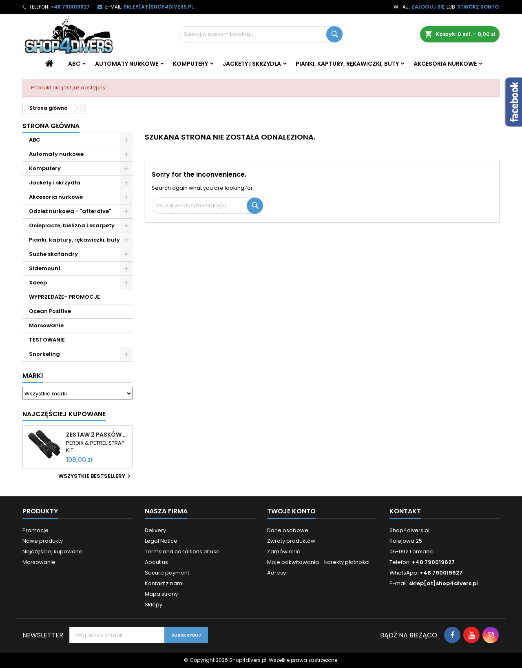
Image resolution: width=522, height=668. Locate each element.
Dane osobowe (287, 530)
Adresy (276, 573)
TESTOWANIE (47, 340)
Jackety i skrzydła (252, 64)
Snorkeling (44, 354)
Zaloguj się (428, 6)
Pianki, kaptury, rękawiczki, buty (347, 64)
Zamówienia (284, 551)
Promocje (35, 530)
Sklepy (153, 604)
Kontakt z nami (164, 583)
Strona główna (51, 126)
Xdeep (38, 282)
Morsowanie (46, 325)
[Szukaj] (261, 34)
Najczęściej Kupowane (64, 414)
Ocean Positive (50, 311)
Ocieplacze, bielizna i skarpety (72, 225)
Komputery (190, 64)
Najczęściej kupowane (52, 551)
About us (156, 562)
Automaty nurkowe (126, 64)
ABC (74, 64)
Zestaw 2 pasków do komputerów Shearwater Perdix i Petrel (97, 434)
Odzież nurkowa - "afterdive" (70, 211)
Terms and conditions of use (182, 551)
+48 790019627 (70, 6)
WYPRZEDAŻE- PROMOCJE (64, 297)
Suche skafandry (53, 254)
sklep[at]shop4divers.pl (159, 6)
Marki (32, 375)
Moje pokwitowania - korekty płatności (318, 562)
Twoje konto (291, 511)
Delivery (155, 530)
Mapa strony (161, 594)
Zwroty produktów (291, 541)
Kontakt (405, 511)
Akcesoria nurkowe (445, 64)
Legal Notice (161, 541)
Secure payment (167, 573)
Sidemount (45, 268)
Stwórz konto (478, 6)
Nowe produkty (42, 541)
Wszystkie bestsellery (95, 476)
